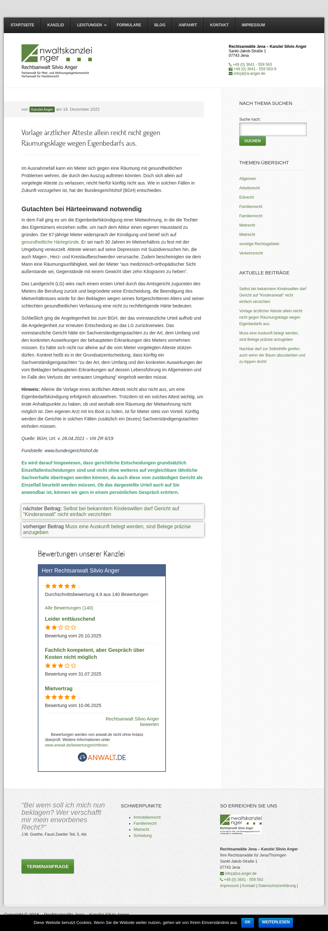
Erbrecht (246, 197)
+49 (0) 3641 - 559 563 (250, 64)
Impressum (229, 886)
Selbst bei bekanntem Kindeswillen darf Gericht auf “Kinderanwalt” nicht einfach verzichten (101, 511)
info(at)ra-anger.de (247, 73)
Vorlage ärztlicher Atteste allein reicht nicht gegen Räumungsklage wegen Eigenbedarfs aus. (270, 317)
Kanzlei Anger (42, 109)
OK (247, 922)
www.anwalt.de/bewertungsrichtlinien (76, 745)
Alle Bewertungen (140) (69, 607)
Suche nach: (250, 119)
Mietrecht (247, 225)
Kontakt (248, 886)
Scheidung (143, 835)
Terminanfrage (48, 866)
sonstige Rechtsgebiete (259, 244)
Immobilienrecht (147, 817)
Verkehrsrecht (251, 253)
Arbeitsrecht (249, 188)
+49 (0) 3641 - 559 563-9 (252, 69)
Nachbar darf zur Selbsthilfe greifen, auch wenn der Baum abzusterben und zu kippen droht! (272, 355)
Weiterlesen (276, 922)
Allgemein (247, 179)
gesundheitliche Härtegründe (50, 242)
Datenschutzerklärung (277, 886)
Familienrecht (250, 206)
